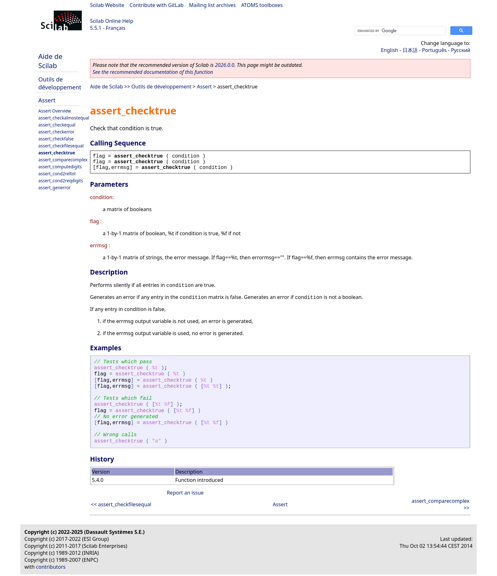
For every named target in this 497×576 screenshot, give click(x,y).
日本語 (410, 50)
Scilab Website (107, 5)
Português (434, 50)
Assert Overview (54, 111)
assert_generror (54, 187)
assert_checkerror (56, 132)
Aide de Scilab (50, 61)
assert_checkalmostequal (63, 118)
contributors (51, 566)
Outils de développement (59, 83)
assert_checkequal (56, 125)
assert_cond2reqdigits (60, 181)
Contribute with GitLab (157, 5)
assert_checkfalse (56, 139)
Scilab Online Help (111, 20)
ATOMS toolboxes (262, 5)
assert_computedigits (60, 167)
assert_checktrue (56, 153)
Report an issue (185, 492)
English (389, 50)
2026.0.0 (224, 64)
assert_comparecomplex (62, 160)
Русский (460, 50)
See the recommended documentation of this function (153, 71)
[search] (400, 31)
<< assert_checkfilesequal (121, 504)
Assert (46, 100)
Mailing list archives (212, 5)
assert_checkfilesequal (61, 146)
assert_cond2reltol (56, 174)
